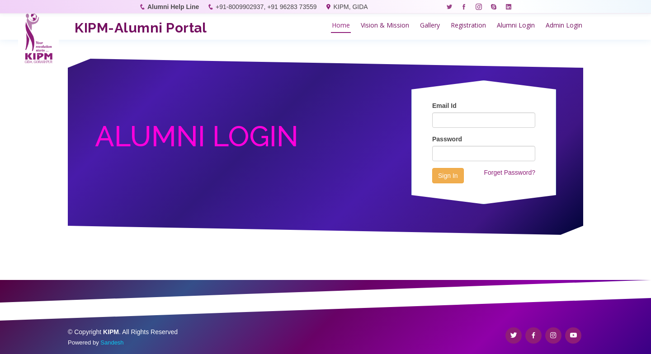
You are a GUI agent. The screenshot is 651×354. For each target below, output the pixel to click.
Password (447, 139)
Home (341, 25)
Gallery (430, 25)
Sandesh (111, 342)
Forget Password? (509, 172)
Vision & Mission (385, 25)
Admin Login (564, 25)
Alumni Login (516, 25)
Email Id (444, 105)
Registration (468, 25)
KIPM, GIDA (350, 6)
